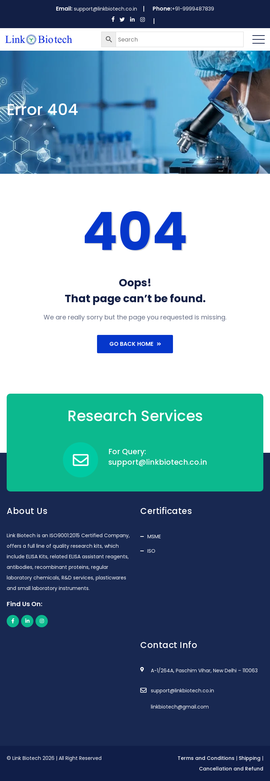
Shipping (250, 758)
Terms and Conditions (206, 758)
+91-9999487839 (193, 8)
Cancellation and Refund (231, 768)
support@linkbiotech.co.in (105, 8)
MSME (154, 536)
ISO (151, 550)
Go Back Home (135, 344)
